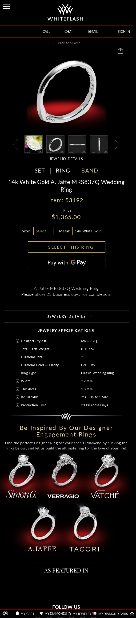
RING (63, 170)
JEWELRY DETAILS (66, 159)
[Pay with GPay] (66, 262)
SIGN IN (124, 31)
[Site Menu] (6, 5)
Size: (26, 231)
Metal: (64, 231)
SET (40, 170)
